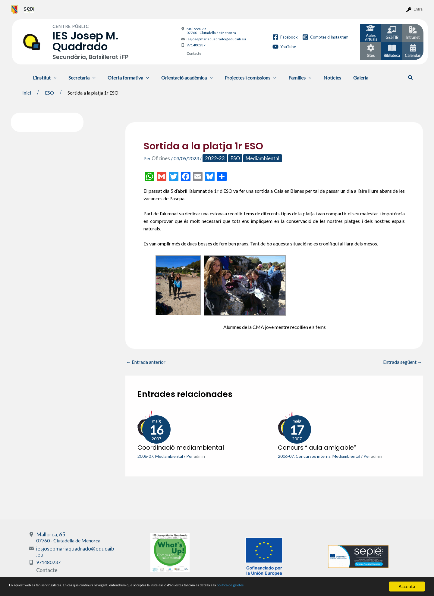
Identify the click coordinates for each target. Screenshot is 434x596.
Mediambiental (259, 158)
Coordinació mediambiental (180, 447)
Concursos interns (313, 455)
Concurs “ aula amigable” (317, 447)
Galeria (342, 77)
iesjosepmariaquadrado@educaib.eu (216, 39)
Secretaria (78, 77)
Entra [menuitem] (418, 9)
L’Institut (43, 77)
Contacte (194, 53)
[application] (52, 77)
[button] (410, 77)
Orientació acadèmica (178, 77)
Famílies (286, 77)
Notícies (317, 77)
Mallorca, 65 (211, 31)
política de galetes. (318, 587)
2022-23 (213, 158)
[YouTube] (284, 47)
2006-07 (145, 455)
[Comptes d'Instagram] (325, 37)
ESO (232, 158)
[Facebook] (285, 37)
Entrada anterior (145, 362)
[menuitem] (15, 9)
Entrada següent (402, 362)
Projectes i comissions (240, 77)
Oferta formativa (122, 77)
